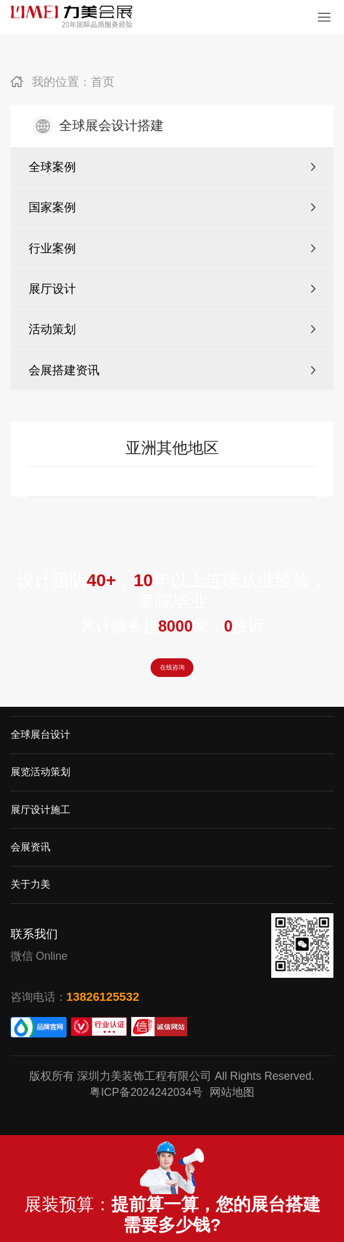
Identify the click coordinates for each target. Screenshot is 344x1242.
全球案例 (52, 166)
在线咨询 (172, 677)
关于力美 (30, 906)
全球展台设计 (40, 757)
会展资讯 (30, 868)
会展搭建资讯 (64, 370)
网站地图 (232, 1114)
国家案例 (52, 207)
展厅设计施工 (40, 831)
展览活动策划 (40, 794)
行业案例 (52, 248)
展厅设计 (52, 288)
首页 (102, 81)
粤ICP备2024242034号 (146, 1114)
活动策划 (52, 329)
